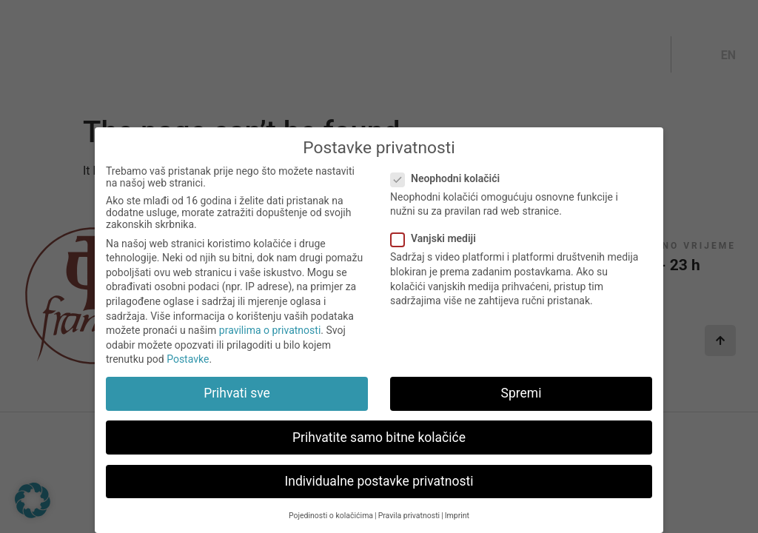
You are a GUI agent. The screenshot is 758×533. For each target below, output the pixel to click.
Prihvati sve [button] (237, 403)
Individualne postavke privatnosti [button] (379, 490)
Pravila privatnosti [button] (409, 525)
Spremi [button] (521, 403)
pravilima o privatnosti (270, 340)
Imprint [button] (457, 525)
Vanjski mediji (438, 249)
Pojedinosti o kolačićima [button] (331, 525)
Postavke (188, 369)
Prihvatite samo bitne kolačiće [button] (379, 447)
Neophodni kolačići (449, 188)
